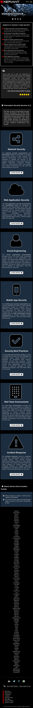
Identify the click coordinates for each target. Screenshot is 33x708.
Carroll (16, 522)
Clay (16, 530)
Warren (16, 659)
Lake (16, 589)
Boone (16, 516)
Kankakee (16, 583)
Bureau (16, 519)
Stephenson (16, 651)
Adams (16, 511)
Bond (16, 514)
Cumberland (16, 538)
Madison (16, 600)
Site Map (7, 699)
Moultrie (16, 621)
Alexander (16, 512)
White (16, 664)
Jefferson (16, 575)
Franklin (16, 554)
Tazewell (16, 653)
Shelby (16, 648)
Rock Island (16, 638)
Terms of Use (9, 702)
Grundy (16, 560)
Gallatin (16, 557)
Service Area (9, 697)
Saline (16, 642)
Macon (16, 597)
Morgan (16, 619)
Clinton (16, 532)
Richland (16, 637)
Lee (16, 592)
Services (7, 691)
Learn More (15, 172)
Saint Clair (16, 640)
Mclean (16, 611)
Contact (7, 696)
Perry (16, 626)
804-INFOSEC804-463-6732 (19, 686)
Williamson (16, 669)
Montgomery (16, 618)
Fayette (16, 551)
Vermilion (16, 656)
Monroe (16, 616)
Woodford (16, 672)
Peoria (16, 624)
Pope (16, 630)
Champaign (16, 525)
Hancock (16, 563)
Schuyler (16, 645)
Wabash (16, 658)
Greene (16, 559)
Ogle (16, 622)
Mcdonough (16, 608)
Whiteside (16, 666)
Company (8, 694)
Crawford (16, 536)
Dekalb (16, 540)
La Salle (16, 587)
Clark (16, 528)
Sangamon (16, 643)
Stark (16, 650)
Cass (16, 524)
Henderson (16, 567)
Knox (16, 586)
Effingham (16, 549)
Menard (16, 613)
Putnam (16, 634)
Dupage (16, 544)
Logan (16, 595)
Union (16, 654)
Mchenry (16, 610)
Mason (16, 605)
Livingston (16, 594)
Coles (16, 533)
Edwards (16, 548)
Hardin (16, 565)
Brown (16, 517)
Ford (16, 552)
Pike (16, 629)
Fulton (16, 556)
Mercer (16, 615)
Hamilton (16, 562)
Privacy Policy (9, 701)
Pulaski (16, 632)
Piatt (16, 627)
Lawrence (16, 591)
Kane (16, 581)
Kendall (16, 584)
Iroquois (16, 570)
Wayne (16, 662)
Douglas (16, 543)
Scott (16, 646)
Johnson (16, 579)
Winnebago (16, 670)
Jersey (16, 576)
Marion (16, 602)
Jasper (16, 573)
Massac (16, 607)
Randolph (16, 635)
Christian (16, 527)
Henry (16, 568)
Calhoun (16, 520)
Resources (8, 693)
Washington (16, 661)
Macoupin (16, 599)
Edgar (16, 546)
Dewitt (16, 541)
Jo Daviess (16, 578)
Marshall (16, 603)
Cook (16, 535)
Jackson (16, 571)
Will (16, 667)
